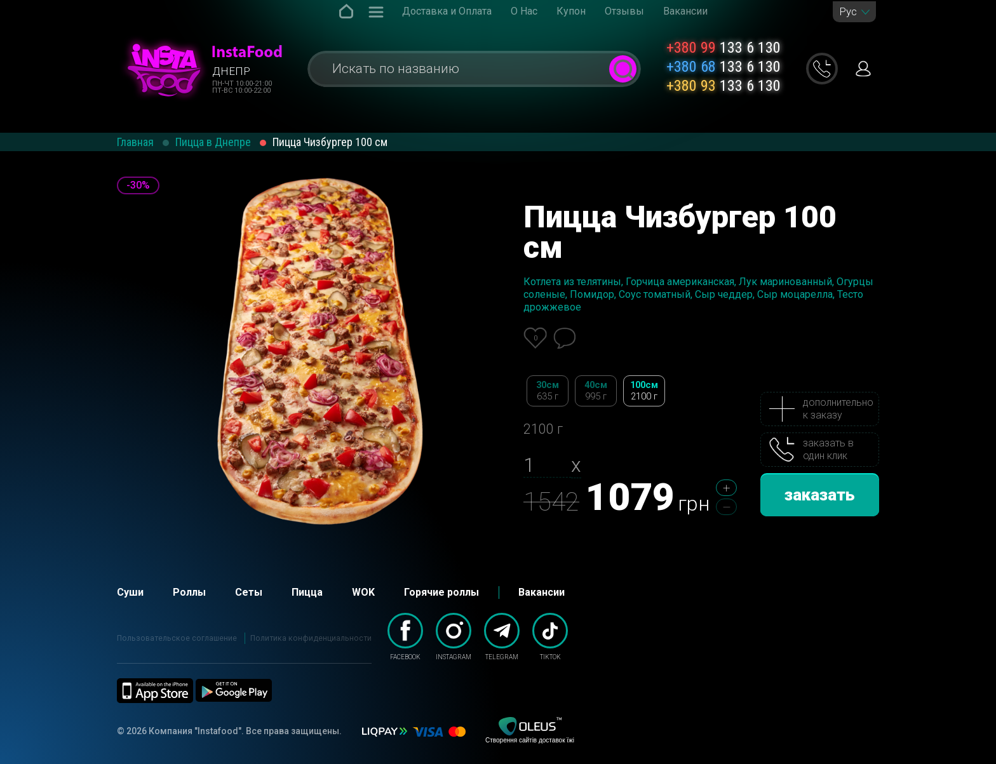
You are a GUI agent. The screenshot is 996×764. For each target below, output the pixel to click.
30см (547, 391)
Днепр (231, 71)
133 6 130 (723, 48)
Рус (848, 11)
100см (644, 391)
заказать (819, 494)
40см (595, 391)
